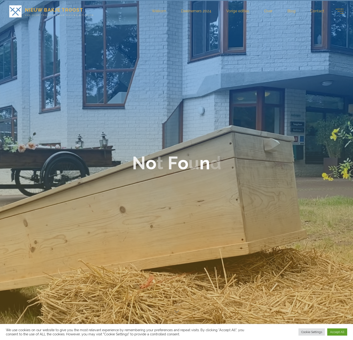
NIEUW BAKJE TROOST (54, 10)
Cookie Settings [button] (311, 332)
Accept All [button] (337, 332)
